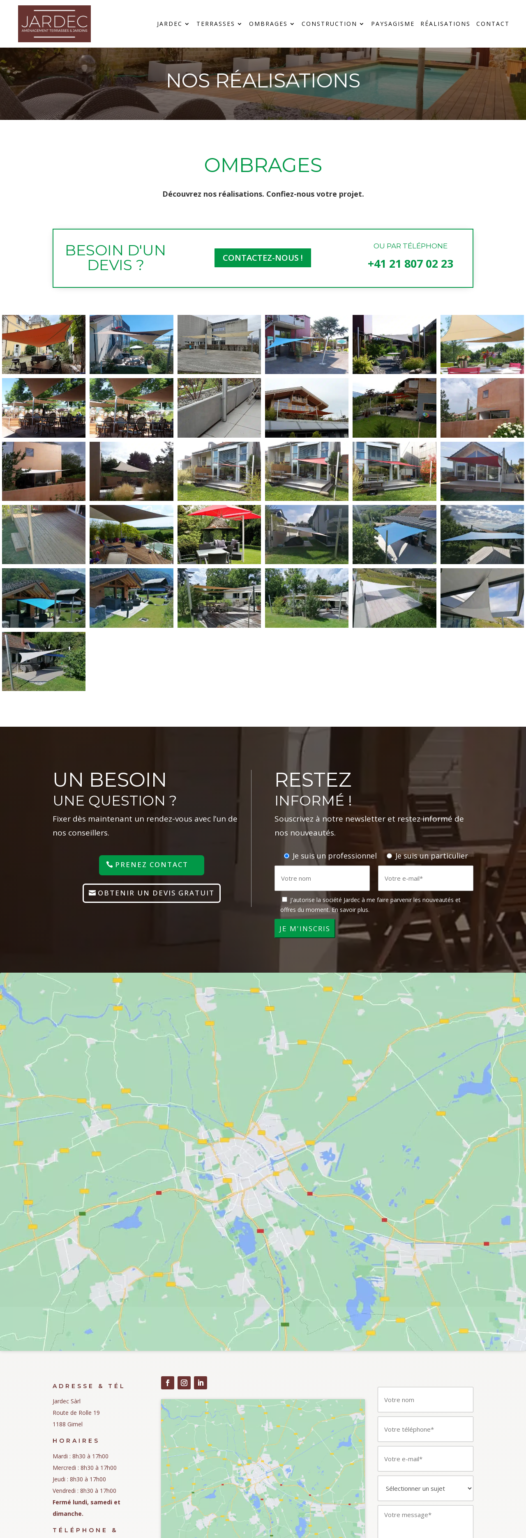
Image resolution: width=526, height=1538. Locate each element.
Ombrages (268, 24)
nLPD (60, 1417)
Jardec (169, 24)
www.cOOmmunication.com (323, 1522)
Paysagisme (393, 24)
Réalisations (445, 24)
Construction (329, 24)
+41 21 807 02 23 (410, 263)
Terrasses (215, 24)
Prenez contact (151, 864)
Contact (493, 24)
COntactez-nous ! (263, 257)
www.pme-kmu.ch (400, 1522)
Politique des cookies (81, 1434)
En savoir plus (350, 910)
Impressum (68, 1400)
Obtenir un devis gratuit (156, 893)
